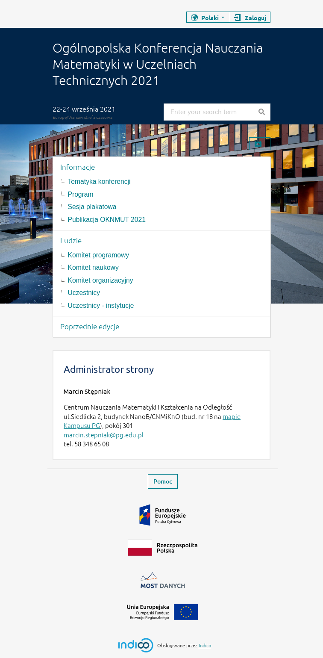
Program (81, 194)
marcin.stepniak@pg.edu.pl (104, 434)
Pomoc (162, 481)
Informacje (77, 166)
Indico (205, 645)
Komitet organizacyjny (100, 280)
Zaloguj (255, 17)
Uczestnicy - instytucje (101, 305)
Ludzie (71, 240)
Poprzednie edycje (89, 326)
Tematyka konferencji (99, 181)
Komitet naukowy (93, 267)
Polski (210, 17)
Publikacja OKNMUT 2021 (107, 219)
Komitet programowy (98, 255)
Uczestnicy (84, 292)
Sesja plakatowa (92, 206)
